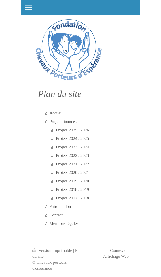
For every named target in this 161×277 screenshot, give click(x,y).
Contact (56, 215)
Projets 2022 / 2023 (72, 155)
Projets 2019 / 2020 (72, 181)
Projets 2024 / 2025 (72, 138)
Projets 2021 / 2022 (72, 164)
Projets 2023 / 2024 (72, 147)
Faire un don (60, 206)
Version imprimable (52, 250)
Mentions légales (64, 223)
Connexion (119, 250)
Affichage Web (116, 256)
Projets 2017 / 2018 (72, 198)
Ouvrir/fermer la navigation (80, 7)
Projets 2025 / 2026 (72, 130)
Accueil (56, 113)
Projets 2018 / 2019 (72, 189)
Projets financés (63, 121)
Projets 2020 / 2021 (72, 172)
